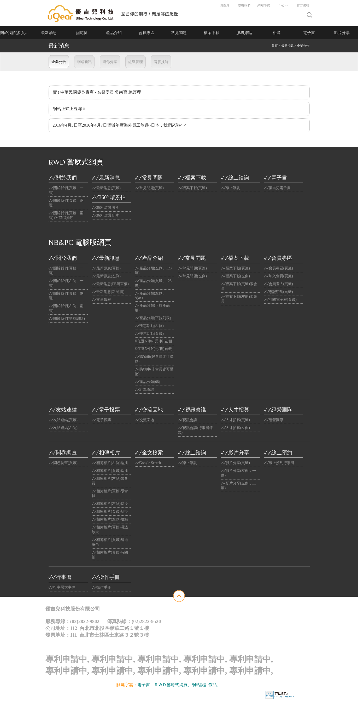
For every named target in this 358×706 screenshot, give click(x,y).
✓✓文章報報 (101, 300)
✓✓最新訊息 (106, 258)
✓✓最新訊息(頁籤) (106, 268)
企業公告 (58, 62)
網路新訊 (84, 62)
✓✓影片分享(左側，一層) (238, 473)
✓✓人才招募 (235, 410)
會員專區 (146, 33)
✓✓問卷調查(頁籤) (63, 463)
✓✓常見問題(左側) (192, 276)
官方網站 (303, 5)
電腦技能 (161, 62)
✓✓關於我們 (63, 177)
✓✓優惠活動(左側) (149, 326)
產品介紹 (114, 33)
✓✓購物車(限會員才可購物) (154, 359)
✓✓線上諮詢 (235, 177)
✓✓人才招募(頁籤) (235, 420)
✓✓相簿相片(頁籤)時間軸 (110, 554)
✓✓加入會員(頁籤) (278, 276)
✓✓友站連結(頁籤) (63, 420)
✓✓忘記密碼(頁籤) (278, 292)
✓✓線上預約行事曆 (279, 463)
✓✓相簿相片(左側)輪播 (110, 463)
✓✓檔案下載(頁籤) (192, 188)
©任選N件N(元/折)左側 (153, 341)
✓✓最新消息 (106, 177)
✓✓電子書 (275, 177)
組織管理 (135, 62)
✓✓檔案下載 (192, 177)
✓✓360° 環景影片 (105, 215)
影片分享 (342, 33)
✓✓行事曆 (60, 577)
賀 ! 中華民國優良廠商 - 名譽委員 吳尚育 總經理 (97, 92)
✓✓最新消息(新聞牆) (108, 292)
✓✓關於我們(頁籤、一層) (66, 190)
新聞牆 (81, 33)
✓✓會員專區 (278, 258)
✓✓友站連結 (63, 410)
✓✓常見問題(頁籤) (149, 188)
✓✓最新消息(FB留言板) (110, 284)
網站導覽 (263, 5)
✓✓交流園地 (149, 410)
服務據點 (244, 33)
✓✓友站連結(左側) (63, 428)
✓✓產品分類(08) (147, 382)
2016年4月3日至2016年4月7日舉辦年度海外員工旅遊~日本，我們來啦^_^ (119, 125)
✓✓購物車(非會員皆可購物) (154, 371)
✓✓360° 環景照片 (105, 208)
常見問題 (179, 33)
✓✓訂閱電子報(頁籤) (280, 300)
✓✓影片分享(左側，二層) (238, 485)
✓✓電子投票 (106, 410)
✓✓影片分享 (235, 452)
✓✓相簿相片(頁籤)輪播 (110, 471)
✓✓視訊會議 (192, 410)
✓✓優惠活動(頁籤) (149, 334)
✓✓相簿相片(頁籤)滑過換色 (110, 542)
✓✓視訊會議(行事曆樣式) (195, 430)
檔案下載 (211, 33)
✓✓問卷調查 (63, 452)
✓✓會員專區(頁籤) (278, 268)
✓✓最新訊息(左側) (106, 276)
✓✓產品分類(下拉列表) (153, 318)
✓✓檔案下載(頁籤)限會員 (239, 286)
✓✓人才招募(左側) (235, 428)
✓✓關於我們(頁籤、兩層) (66, 203)
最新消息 (49, 33)
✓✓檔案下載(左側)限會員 (239, 299)
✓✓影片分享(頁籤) (235, 463)
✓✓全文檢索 (149, 452)
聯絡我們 (244, 5)
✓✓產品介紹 (149, 258)
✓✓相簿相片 (106, 452)
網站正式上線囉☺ (69, 108)
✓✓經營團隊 (278, 410)
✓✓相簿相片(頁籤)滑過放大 (110, 529)
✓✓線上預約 (278, 452)
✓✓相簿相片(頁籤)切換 (110, 511)
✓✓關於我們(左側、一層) (66, 283)
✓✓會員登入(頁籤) (278, 284)
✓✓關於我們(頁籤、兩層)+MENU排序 (66, 215)
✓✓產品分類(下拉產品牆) (152, 307)
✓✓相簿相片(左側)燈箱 (110, 519)
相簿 (276, 33)
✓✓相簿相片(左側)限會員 (110, 481)
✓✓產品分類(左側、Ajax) (150, 295)
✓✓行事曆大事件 (62, 587)
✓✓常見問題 (149, 177)
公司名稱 (113, 13)
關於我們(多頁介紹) (16, 33)
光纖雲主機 (231, 684)
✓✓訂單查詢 (144, 390)
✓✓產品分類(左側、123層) (153, 270)
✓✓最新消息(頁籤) (106, 188)
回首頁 (224, 5)
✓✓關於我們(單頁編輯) (67, 318)
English (283, 5)
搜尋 (309, 15)
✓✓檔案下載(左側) (235, 276)
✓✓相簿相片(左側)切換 (110, 504)
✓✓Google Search (148, 463)
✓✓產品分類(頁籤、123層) (153, 283)
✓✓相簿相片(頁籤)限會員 (110, 493)
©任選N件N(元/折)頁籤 (153, 349)
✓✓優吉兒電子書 (277, 188)
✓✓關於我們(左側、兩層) (66, 308)
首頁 (275, 46)
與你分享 (110, 62)
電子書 (309, 33)
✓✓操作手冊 (106, 577)
